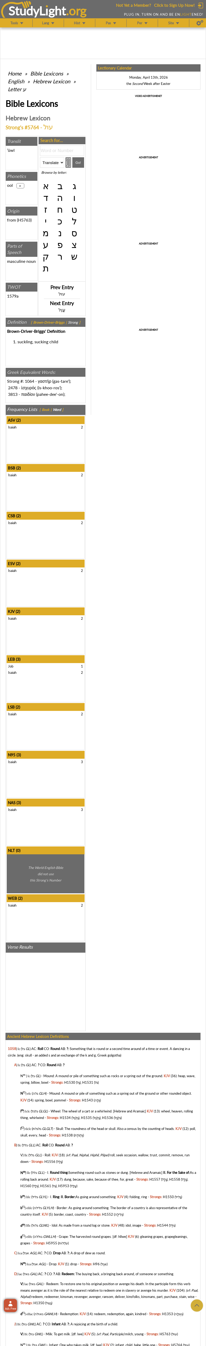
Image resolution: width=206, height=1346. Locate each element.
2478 (12, 387)
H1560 (25, 1186)
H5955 (51, 1243)
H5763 (24, 219)
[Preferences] (199, 23)
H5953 (63, 1186)
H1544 (162, 1225)
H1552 (107, 1214)
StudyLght (37, 10)
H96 (96, 1264)
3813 (12, 394)
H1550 (168, 1197)
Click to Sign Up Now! (174, 5)
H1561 (45, 1186)
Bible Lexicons (46, 73)
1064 (29, 381)
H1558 (174, 1179)
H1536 (107, 1118)
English (16, 81)
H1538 (67, 1135)
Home (15, 73)
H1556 (49, 1161)
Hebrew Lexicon (51, 81)
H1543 (87, 1100)
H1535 (86, 1118)
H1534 (65, 1118)
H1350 (38, 1303)
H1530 (69, 1082)
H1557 (154, 1179)
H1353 (167, 1314)
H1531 (87, 1082)
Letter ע (17, 89)
